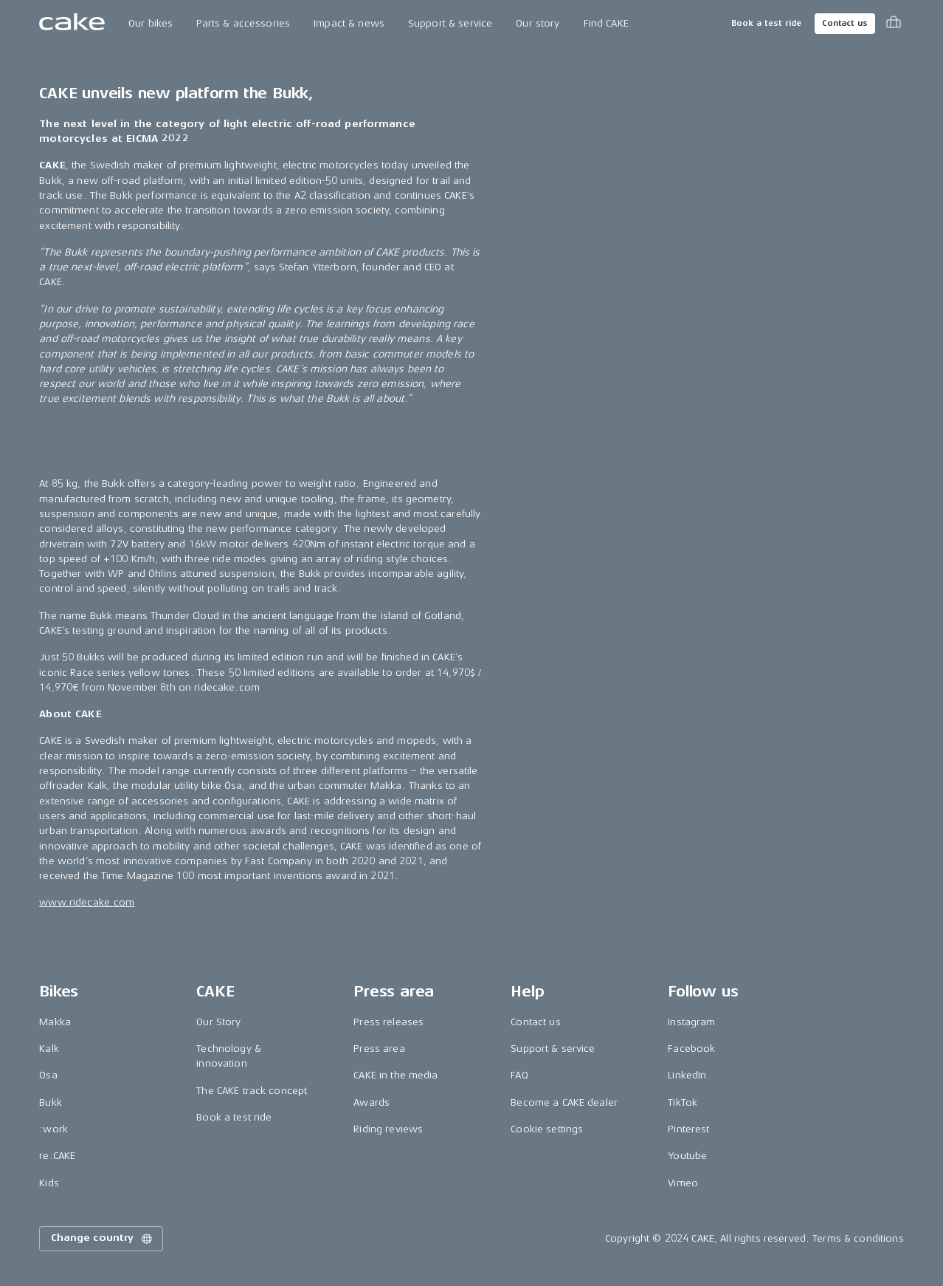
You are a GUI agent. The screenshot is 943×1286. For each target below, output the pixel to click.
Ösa (48, 1075)
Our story (537, 23)
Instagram (691, 1021)
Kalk (49, 1048)
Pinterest (688, 1129)
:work (53, 1129)
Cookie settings (547, 1129)
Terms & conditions (858, 1238)
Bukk (50, 1102)
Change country (102, 1238)
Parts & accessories (243, 23)
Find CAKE (606, 23)
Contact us (845, 23)
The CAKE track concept (251, 1090)
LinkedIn (687, 1075)
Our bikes (150, 23)
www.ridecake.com (86, 902)
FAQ (519, 1075)
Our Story (218, 1021)
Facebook (691, 1048)
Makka (55, 1021)
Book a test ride (766, 23)
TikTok (682, 1102)
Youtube (687, 1155)
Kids (49, 1182)
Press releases (388, 1021)
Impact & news (349, 23)
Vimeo (683, 1182)
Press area (378, 1048)
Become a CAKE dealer (564, 1102)
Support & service (450, 23)
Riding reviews (388, 1129)
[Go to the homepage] (72, 23)
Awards (371, 1102)
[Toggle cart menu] (893, 23)
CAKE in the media (395, 1075)
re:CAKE (57, 1155)
